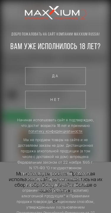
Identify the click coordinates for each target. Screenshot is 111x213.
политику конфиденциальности (55, 131)
